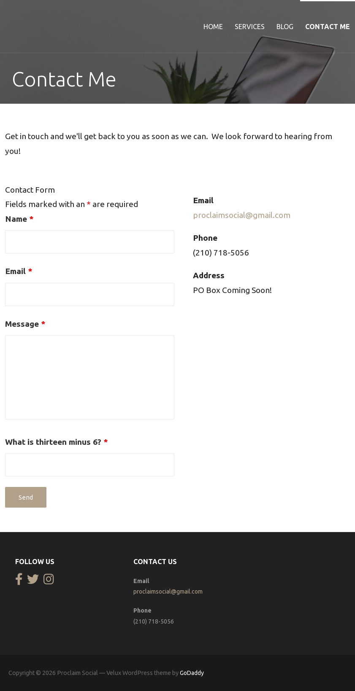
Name (19, 218)
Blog (284, 26)
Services (250, 26)
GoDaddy (192, 672)
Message (25, 323)
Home (213, 26)
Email (18, 271)
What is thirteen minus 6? (56, 441)
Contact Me (327, 26)
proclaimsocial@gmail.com (241, 215)
